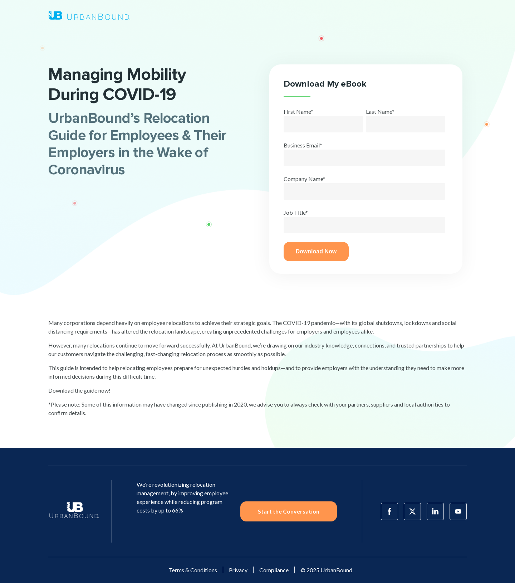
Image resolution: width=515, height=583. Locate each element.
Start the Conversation (288, 511)
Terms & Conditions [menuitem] (193, 570)
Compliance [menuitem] (274, 570)
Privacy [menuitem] (238, 570)
